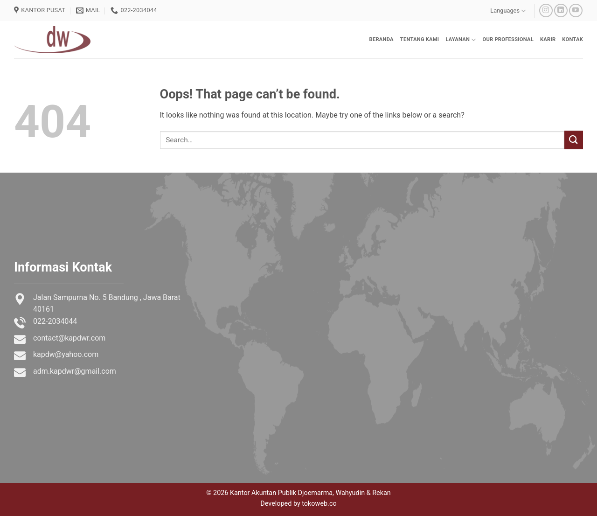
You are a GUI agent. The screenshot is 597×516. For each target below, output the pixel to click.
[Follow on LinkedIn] (561, 10)
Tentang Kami (419, 39)
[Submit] (573, 140)
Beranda (381, 39)
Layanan (460, 39)
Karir (547, 39)
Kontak (572, 39)
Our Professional (507, 39)
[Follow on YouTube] (576, 10)
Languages (508, 11)
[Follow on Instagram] (546, 10)
